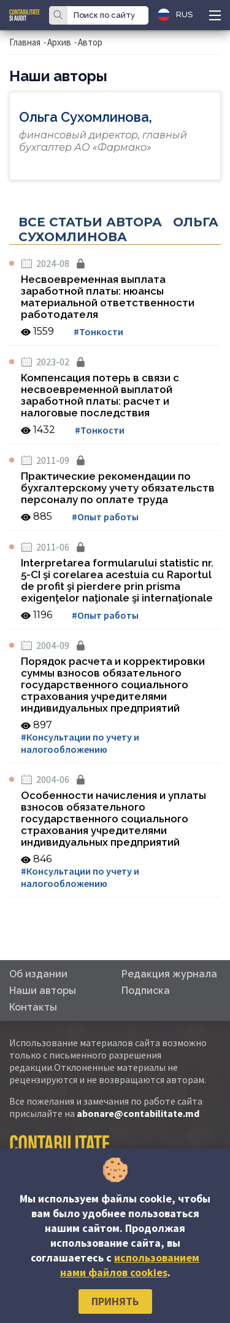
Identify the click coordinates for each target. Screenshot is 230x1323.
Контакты (33, 1007)
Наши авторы (42, 990)
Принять (115, 1301)
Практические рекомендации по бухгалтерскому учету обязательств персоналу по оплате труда (118, 488)
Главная (24, 42)
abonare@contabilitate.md (138, 1113)
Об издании (38, 974)
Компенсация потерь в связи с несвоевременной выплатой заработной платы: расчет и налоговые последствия (100, 395)
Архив (59, 42)
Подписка (145, 990)
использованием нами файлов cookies (130, 1264)
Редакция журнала (169, 974)
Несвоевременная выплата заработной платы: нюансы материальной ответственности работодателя (107, 296)
